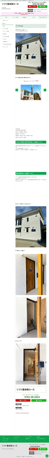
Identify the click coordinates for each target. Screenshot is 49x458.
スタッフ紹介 (5, 28)
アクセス (33, 17)
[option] (31, 92)
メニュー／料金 (15, 17)
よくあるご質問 (6, 36)
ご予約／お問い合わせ (43, 17)
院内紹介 (4, 33)
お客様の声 (24, 17)
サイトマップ (5, 46)
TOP (6, 17)
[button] (17, 90)
